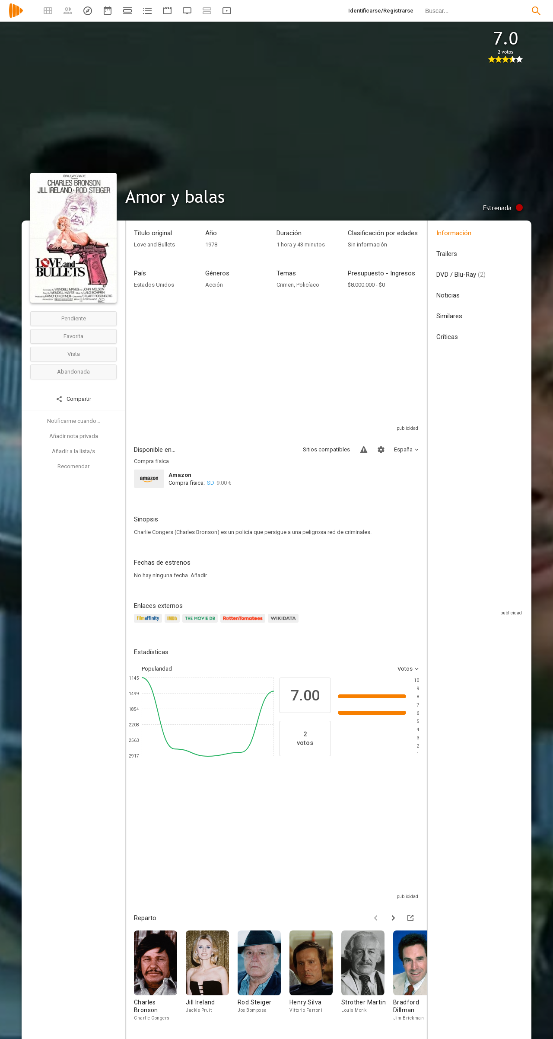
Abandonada (73, 371)
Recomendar (73, 466)
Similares (449, 316)
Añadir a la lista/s (73, 451)
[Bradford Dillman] (419, 976)
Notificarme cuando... (73, 421)
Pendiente (73, 318)
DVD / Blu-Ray (461, 274)
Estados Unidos (154, 284)
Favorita (73, 336)
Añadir (199, 575)
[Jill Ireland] (212, 976)
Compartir (73, 399)
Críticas (447, 337)
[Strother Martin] (367, 976)
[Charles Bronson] (160, 976)
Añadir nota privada (73, 436)
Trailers (446, 254)
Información (453, 233)
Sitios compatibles (326, 449)
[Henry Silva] (315, 976)
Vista (73, 354)
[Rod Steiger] (263, 976)
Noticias (448, 295)
